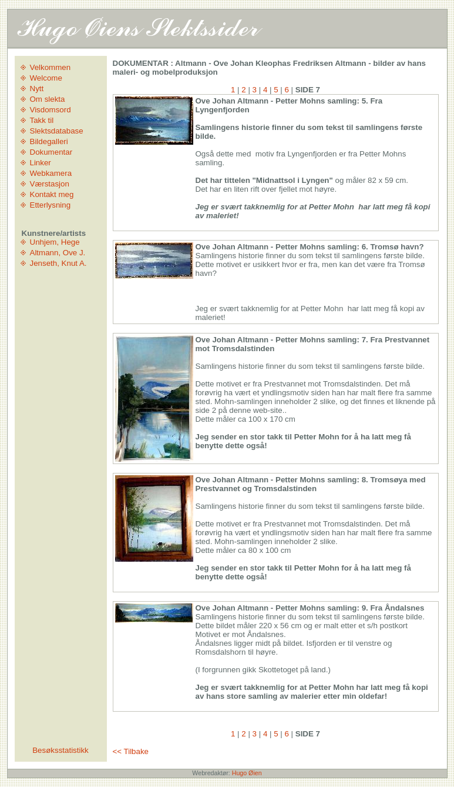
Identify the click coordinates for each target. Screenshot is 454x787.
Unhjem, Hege (55, 242)
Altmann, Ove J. (58, 252)
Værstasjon (49, 183)
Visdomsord (50, 109)
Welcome (46, 78)
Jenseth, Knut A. (58, 263)
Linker (40, 162)
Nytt (37, 88)
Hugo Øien (247, 772)
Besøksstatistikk (60, 750)
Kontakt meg (52, 194)
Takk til (42, 120)
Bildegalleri (49, 141)
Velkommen (50, 67)
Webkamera (51, 173)
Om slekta (47, 99)
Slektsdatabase (56, 130)
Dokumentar (51, 152)
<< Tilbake (131, 751)
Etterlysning (50, 205)
